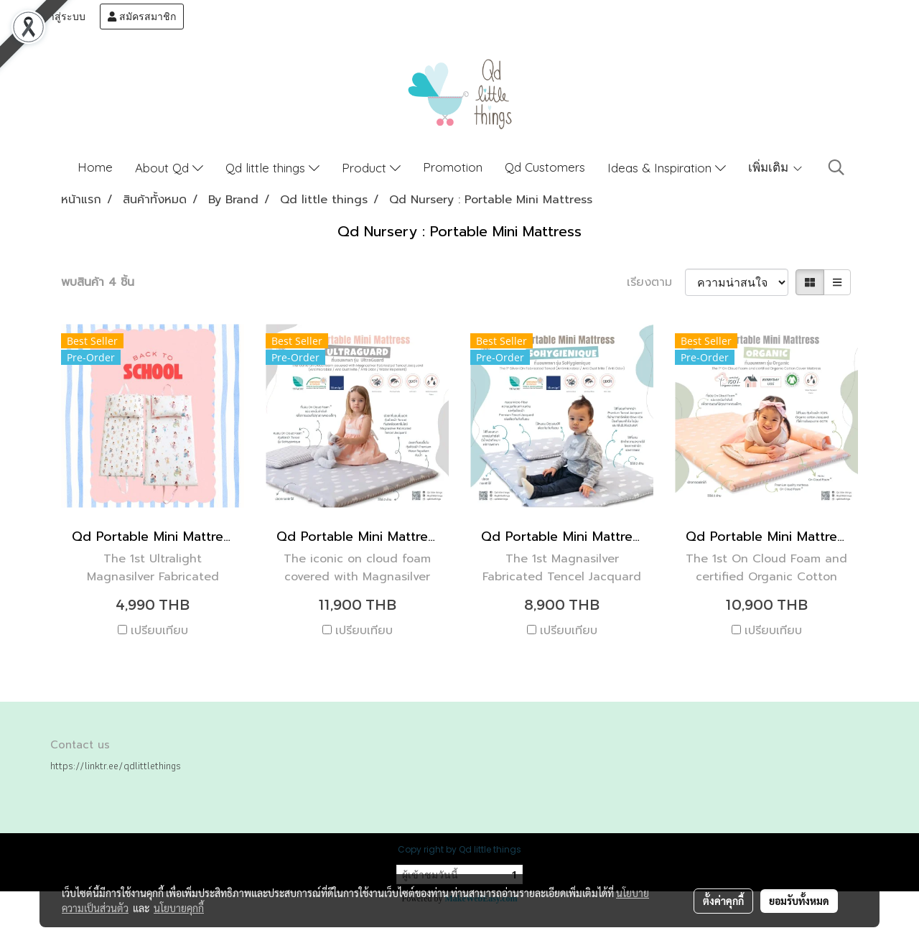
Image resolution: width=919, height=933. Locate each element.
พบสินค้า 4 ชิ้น (97, 282)
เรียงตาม (656, 282)
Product (371, 167)
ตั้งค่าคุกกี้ (723, 900)
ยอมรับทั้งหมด (799, 900)
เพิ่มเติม (775, 167)
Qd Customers (545, 167)
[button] (836, 167)
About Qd (169, 167)
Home (95, 167)
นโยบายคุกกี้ (179, 907)
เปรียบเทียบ (159, 630)
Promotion (452, 167)
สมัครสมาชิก (142, 16)
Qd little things (272, 167)
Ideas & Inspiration (666, 167)
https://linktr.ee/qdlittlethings (115, 766)
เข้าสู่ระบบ (55, 16)
